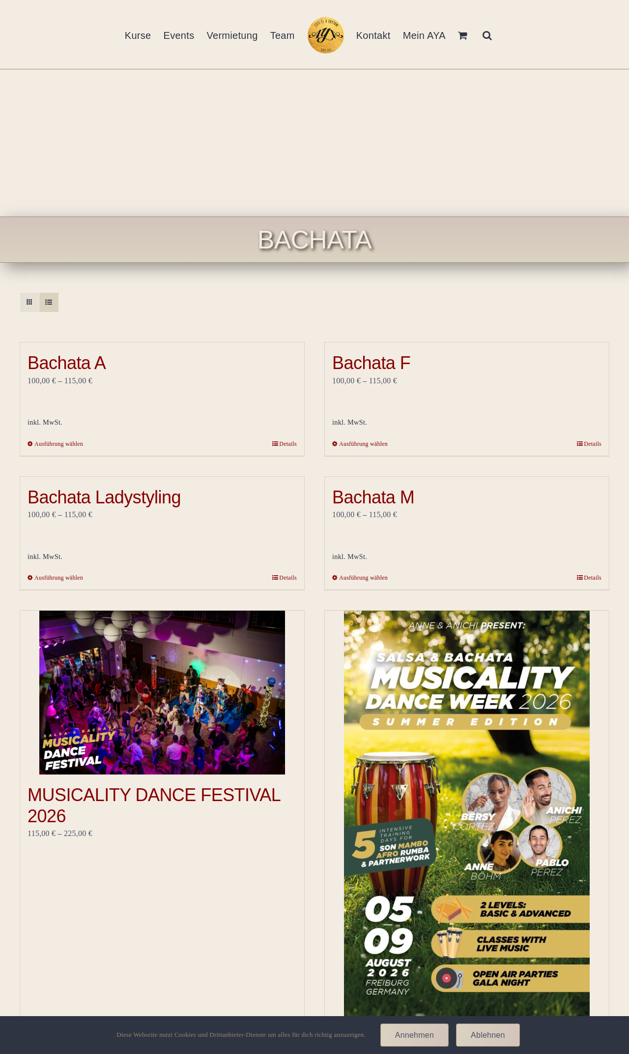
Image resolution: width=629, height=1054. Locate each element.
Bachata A (67, 363)
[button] (487, 34)
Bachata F (371, 363)
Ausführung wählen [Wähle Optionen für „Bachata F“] (363, 443)
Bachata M (373, 497)
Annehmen (414, 1035)
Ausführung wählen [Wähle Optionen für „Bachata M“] (363, 577)
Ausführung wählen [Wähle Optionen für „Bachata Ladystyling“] (58, 577)
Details (288, 443)
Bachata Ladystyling (104, 497)
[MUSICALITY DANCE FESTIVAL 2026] (162, 693)
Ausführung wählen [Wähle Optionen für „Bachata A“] (58, 443)
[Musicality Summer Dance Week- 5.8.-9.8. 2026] (467, 829)
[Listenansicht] (48, 302)
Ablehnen (488, 1035)
